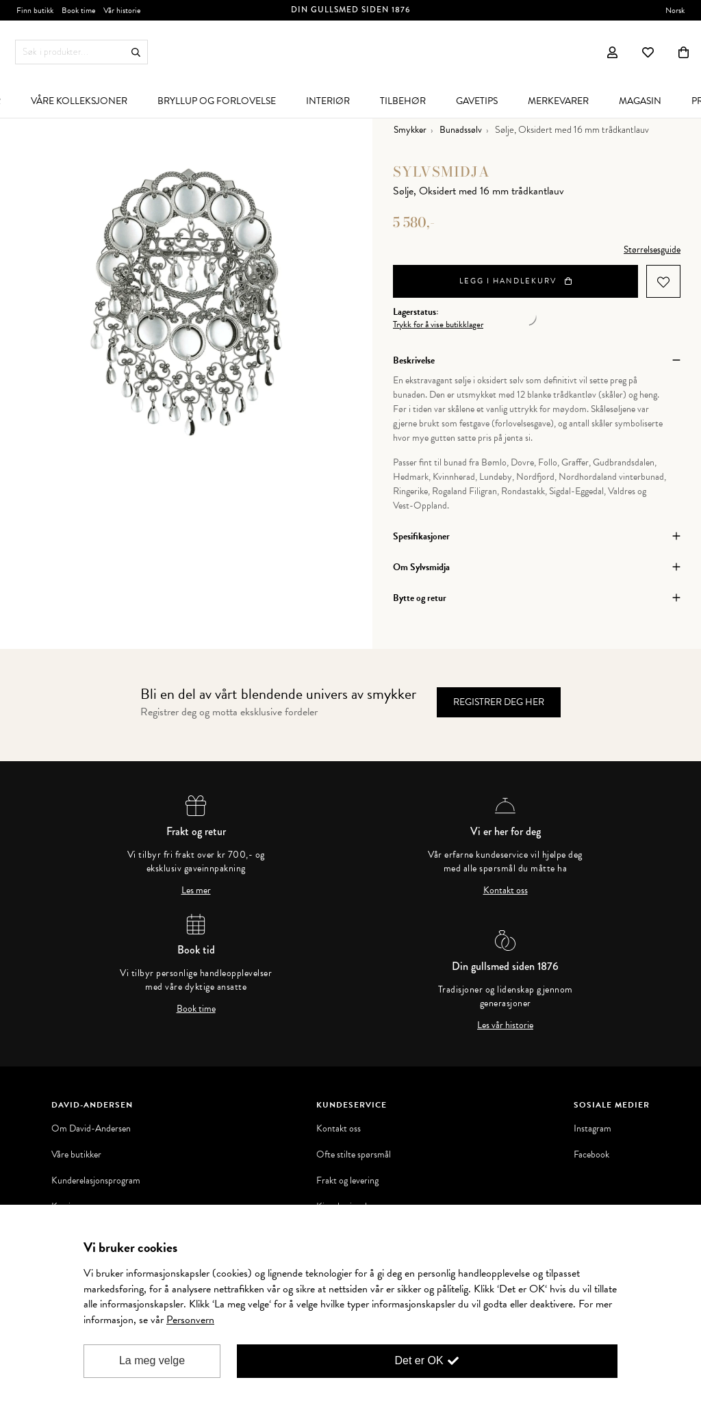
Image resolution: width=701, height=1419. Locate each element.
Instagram (592, 1129)
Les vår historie (505, 1025)
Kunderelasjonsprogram (95, 1181)
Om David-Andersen (91, 1129)
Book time (196, 1009)
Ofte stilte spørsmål (353, 1155)
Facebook (591, 1155)
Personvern (190, 1320)
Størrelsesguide (652, 249)
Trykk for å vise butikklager (438, 324)
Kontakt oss (505, 890)
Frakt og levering (347, 1181)
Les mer (196, 890)
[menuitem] (79, 101)
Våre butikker (76, 1155)
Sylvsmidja (441, 171)
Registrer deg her (498, 702)
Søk (135, 52)
